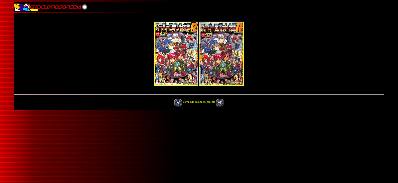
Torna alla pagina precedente (199, 101)
